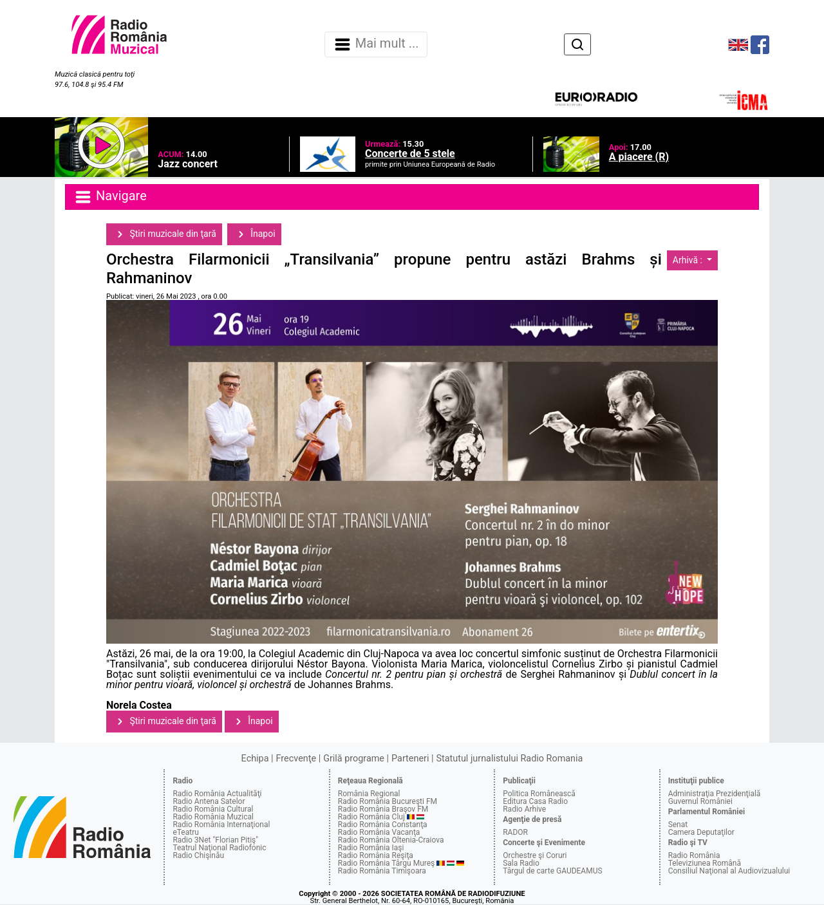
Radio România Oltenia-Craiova (391, 839)
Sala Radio (521, 863)
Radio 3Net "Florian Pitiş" (215, 839)
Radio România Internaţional (221, 824)
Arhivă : (689, 260)
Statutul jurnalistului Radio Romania (509, 758)
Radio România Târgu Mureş (386, 863)
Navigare (110, 197)
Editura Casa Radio (535, 801)
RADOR (515, 832)
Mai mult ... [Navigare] (376, 44)
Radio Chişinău (198, 855)
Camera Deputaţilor (701, 832)
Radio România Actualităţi (217, 793)
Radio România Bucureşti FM (387, 801)
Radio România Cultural (213, 809)
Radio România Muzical (213, 816)
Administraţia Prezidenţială (714, 793)
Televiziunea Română (704, 863)
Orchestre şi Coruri (534, 855)
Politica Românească (539, 793)
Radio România (694, 855)
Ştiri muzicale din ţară (164, 234)
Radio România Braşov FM (383, 809)
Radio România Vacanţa (379, 832)
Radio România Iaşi (371, 847)
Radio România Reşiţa (375, 855)
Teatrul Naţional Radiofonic (219, 847)
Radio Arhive (524, 809)
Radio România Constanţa (382, 824)
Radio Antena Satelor (209, 801)
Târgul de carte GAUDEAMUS (552, 870)
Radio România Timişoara (382, 870)
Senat (678, 824)
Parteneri (410, 758)
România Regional (369, 793)
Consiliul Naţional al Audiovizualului (729, 870)
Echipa (255, 758)
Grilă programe (353, 758)
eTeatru (185, 832)
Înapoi (254, 234)
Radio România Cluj (371, 816)
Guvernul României (700, 801)
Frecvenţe (296, 758)
